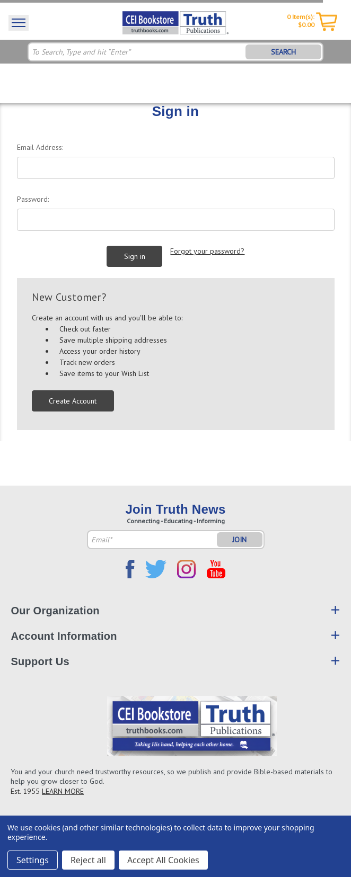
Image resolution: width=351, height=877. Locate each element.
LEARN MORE (63, 791)
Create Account (72, 401)
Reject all (88, 860)
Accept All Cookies (163, 860)
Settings (32, 860)
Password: (33, 199)
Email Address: (40, 147)
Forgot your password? (207, 251)
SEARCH (283, 52)
